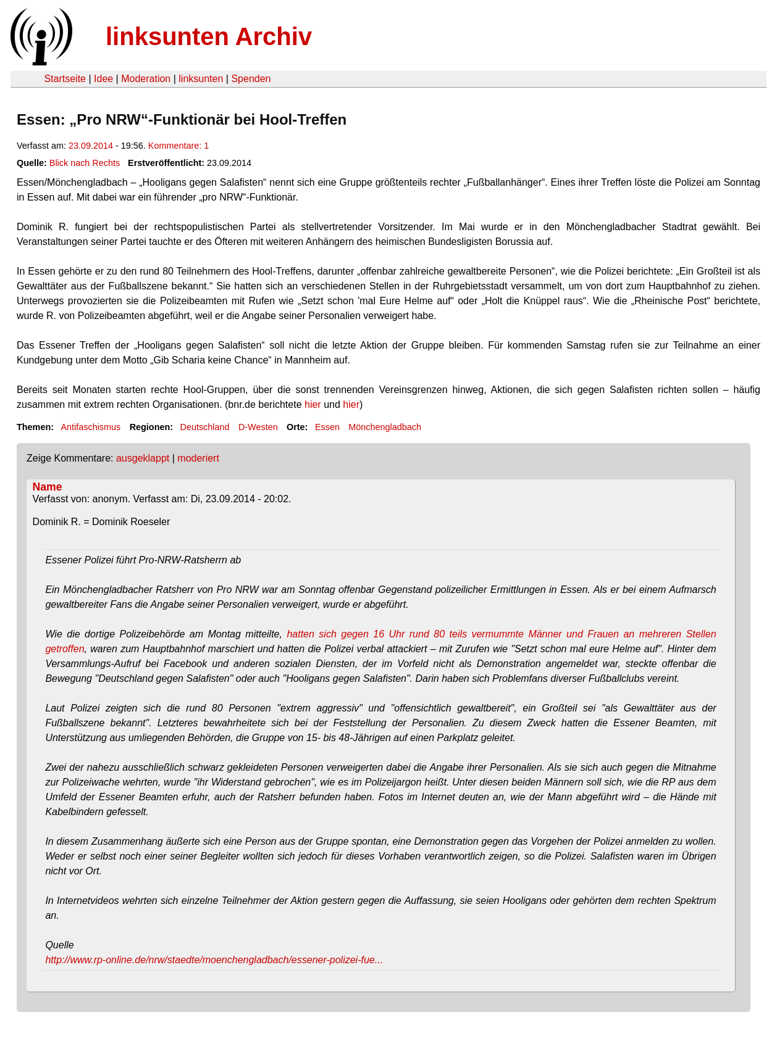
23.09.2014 (91, 146)
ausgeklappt (142, 458)
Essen (327, 427)
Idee (103, 78)
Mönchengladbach (384, 427)
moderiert (198, 458)
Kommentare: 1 (178, 146)
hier (312, 404)
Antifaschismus (90, 427)
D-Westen (258, 427)
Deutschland (205, 427)
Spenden (251, 78)
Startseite (65, 78)
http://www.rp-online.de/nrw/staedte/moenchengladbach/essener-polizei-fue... (214, 960)
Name (47, 487)
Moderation (145, 78)
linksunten (200, 78)
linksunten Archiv (209, 36)
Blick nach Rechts (84, 163)
